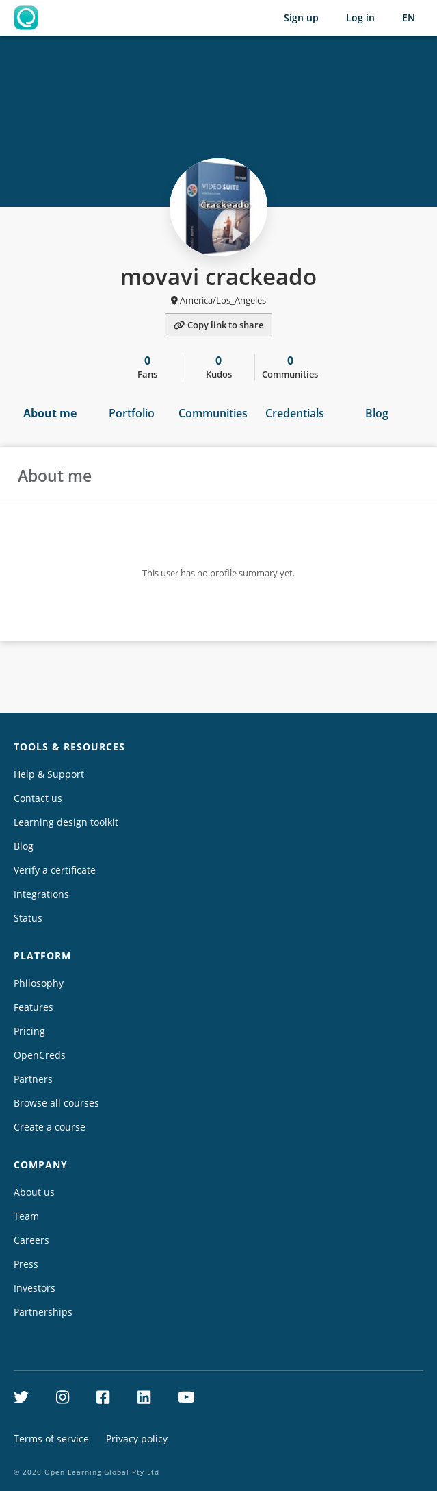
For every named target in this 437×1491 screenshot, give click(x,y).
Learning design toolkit (66, 821)
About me (50, 413)
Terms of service (51, 1438)
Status (28, 917)
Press (26, 1263)
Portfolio (132, 413)
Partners (33, 1078)
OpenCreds (40, 1054)
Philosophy (39, 982)
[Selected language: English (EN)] (408, 18)
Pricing (29, 1030)
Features (33, 1006)
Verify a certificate (55, 869)
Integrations (41, 893)
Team (26, 1215)
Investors (34, 1287)
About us (34, 1191)
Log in (360, 17)
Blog (376, 413)
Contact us (38, 797)
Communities (213, 413)
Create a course (49, 1126)
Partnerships (43, 1311)
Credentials (294, 413)
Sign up (301, 17)
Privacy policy (137, 1438)
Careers (31, 1239)
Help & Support (49, 773)
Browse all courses (56, 1102)
